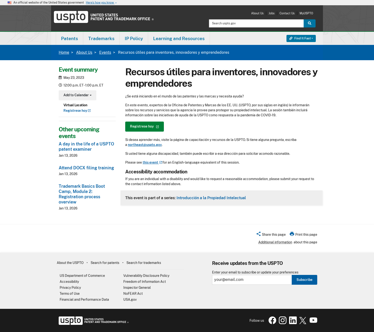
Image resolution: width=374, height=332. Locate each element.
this (152, 162)
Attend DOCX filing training (86, 167)
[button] (271, 235)
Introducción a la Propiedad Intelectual (211, 198)
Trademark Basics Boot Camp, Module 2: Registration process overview (82, 194)
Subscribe (304, 280)
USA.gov (130, 299)
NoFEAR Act (133, 293)
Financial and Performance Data (84, 299)
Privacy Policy (70, 287)
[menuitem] (69, 38)
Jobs (272, 13)
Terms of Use (70, 293)
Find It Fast (300, 38)
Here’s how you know (101, 2)
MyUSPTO (306, 13)
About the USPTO (70, 263)
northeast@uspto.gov (145, 145)
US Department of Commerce (82, 276)
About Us (257, 13)
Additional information (275, 242)
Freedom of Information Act (144, 282)
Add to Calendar (77, 95)
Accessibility (69, 282)
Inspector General (137, 287)
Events (105, 52)
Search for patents (105, 263)
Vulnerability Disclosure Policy (146, 276)
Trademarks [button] (101, 38)
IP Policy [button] (134, 38)
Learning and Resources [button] (179, 38)
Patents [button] (69, 38)
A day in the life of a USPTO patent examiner (86, 146)
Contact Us (287, 13)
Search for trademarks (143, 263)
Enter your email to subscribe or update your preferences (255, 272)
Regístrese (77, 110)
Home (64, 52)
